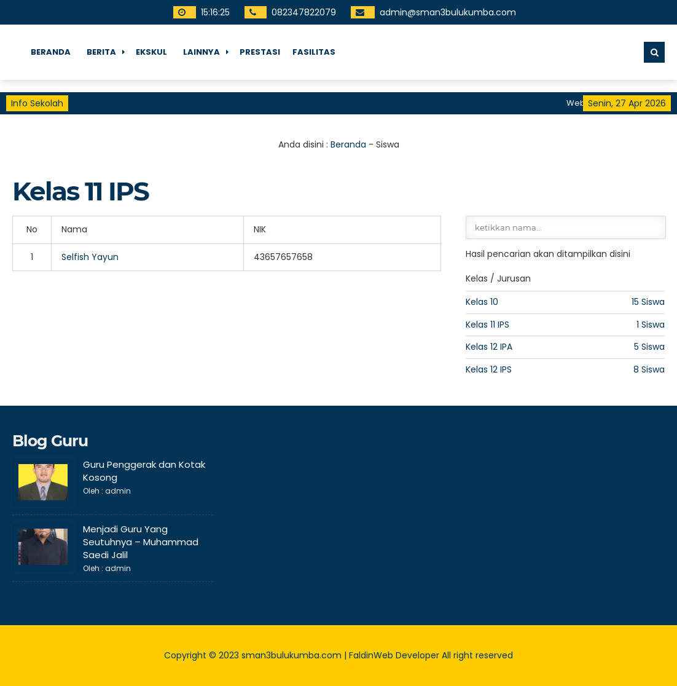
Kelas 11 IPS (487, 324)
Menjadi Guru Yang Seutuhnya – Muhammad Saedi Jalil (140, 541)
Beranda (51, 52)
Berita (101, 52)
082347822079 (304, 12)
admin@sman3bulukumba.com (448, 12)
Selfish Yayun (90, 257)
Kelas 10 (482, 302)
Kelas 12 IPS (489, 369)
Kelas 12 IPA (489, 347)
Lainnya (201, 52)
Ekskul (151, 52)
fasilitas (313, 52)
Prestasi (260, 52)
